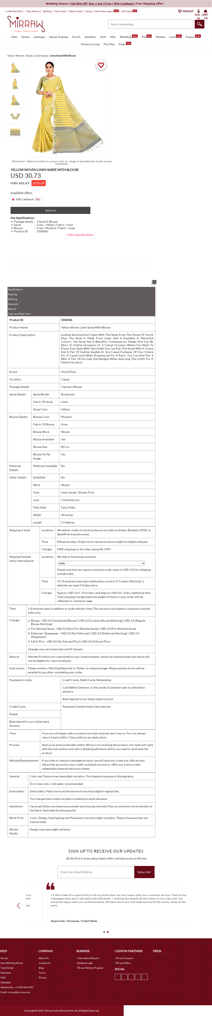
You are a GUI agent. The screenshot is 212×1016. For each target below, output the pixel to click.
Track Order (60, 11)
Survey (88, 11)
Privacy (43, 977)
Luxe (175, 36)
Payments (13, 304)
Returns (12, 308)
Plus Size (109, 44)
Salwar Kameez (58, 37)
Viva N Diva (68, 371)
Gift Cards (129, 11)
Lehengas (39, 37)
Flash (125, 44)
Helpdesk (6, 982)
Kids (103, 37)
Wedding (129, 36)
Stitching (12, 299)
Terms (42, 972)
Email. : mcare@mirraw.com (15, 992)
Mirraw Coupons (124, 958)
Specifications (15, 289)
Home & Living (90, 44)
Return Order (75, 11)
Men (113, 37)
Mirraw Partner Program (90, 967)
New (14, 37)
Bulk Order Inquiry (104, 11)
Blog (41, 967)
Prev (20, 906)
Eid (147, 36)
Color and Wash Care (19, 313)
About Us (44, 958)
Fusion (193, 36)
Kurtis (76, 37)
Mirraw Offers (123, 963)
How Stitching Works (12, 963)
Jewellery (90, 37)
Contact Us (45, 963)
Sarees (25, 37)
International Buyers (88, 958)
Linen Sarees (69, 492)
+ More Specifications (80, 234)
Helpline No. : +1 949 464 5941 (17, 987)
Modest (160, 37)
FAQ (3, 977)
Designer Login (85, 963)
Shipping (12, 294)
